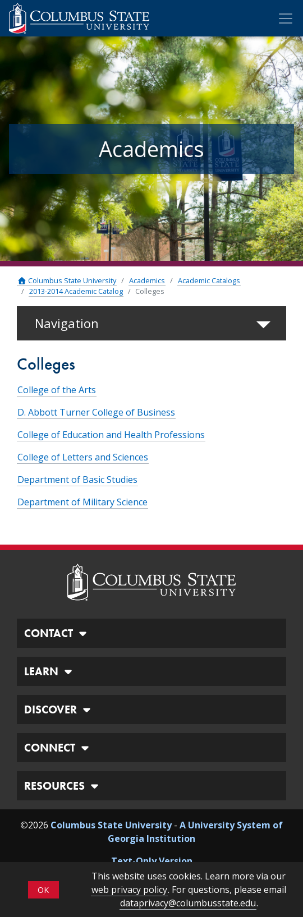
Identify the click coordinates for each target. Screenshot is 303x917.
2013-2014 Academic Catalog (76, 291)
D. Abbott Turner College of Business (96, 412)
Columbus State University (66, 280)
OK (43, 889)
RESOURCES (63, 785)
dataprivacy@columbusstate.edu (188, 903)
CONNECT (58, 747)
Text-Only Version (151, 861)
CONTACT (57, 633)
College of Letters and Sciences (82, 457)
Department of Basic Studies (77, 479)
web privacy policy (129, 889)
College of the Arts (56, 390)
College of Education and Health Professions (111, 434)
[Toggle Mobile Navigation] (285, 18)
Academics (147, 280)
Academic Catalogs (209, 280)
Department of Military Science (82, 502)
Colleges (149, 291)
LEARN (49, 671)
